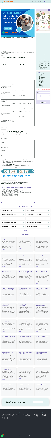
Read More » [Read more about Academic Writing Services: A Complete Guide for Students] (37, 363)
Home (26, 1)
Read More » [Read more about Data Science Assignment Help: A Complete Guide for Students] (3, 346)
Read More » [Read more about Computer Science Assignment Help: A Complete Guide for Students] (37, 315)
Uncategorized (40, 85)
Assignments (40, 74)
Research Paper (40, 82)
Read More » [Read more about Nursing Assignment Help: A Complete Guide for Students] (3, 315)
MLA (3, 180)
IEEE (15, 180)
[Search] (49, 10)
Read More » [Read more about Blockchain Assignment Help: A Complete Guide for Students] (37, 331)
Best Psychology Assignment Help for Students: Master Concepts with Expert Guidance (25, 256)
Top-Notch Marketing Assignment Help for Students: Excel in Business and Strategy (25, 238)
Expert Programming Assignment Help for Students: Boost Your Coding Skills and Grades (25, 272)
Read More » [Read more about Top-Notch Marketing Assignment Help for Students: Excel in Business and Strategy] (20, 248)
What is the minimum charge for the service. (34, 222)
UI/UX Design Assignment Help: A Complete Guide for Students (41, 385)
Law (39, 79)
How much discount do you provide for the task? (10, 226)
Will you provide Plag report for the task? (34, 214)
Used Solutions (40, 86)
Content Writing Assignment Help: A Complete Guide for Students (7, 385)
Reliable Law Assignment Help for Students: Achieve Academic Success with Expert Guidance (8, 272)
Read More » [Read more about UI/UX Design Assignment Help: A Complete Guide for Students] (37, 395)
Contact (36, 1)
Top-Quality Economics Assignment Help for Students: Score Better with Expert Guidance (8, 289)
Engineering (40, 76)
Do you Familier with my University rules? (9, 222)
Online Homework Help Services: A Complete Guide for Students (7, 369)
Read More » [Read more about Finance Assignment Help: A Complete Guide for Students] (20, 316)
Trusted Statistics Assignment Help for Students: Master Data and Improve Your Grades (8, 256)
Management (40, 80)
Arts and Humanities (41, 73)
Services (29, 1)
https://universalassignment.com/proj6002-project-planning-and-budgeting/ (11, 183)
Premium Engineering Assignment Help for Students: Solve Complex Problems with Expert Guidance (44, 41)
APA (1, 180)
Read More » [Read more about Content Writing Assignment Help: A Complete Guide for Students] (3, 394)
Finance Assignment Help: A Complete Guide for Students (24, 305)
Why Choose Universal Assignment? (8, 210)
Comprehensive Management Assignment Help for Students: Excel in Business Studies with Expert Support (44, 48)
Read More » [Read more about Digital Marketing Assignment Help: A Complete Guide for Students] (3, 331)
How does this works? (30, 210)
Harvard (6, 180)
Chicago (13, 180)
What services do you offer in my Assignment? (9, 214)
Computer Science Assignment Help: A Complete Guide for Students (41, 305)
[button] (46, 2)
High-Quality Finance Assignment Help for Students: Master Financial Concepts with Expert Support (44, 35)
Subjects (33, 1)
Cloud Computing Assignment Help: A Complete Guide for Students (24, 321)
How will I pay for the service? (32, 226)
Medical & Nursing (41, 81)
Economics (40, 75)
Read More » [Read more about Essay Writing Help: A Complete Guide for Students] (37, 379)
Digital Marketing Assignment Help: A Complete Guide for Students (7, 321)
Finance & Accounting (41, 77)
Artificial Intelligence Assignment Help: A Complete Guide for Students (25, 337)
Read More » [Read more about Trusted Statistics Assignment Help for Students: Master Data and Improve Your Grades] (3, 266)
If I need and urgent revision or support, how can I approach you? (12, 218)
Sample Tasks (40, 1)
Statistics (40, 84)
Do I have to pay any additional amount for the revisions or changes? (37, 218)
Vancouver (9, 180)
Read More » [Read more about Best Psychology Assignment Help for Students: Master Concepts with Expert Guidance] (20, 266)
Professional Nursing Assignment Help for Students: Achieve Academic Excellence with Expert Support (44, 55)
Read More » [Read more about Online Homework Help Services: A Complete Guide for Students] (3, 379)
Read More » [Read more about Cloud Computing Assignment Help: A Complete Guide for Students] (20, 331)
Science (39, 83)
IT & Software (40, 78)
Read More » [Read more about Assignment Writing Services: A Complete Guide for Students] (20, 364)
